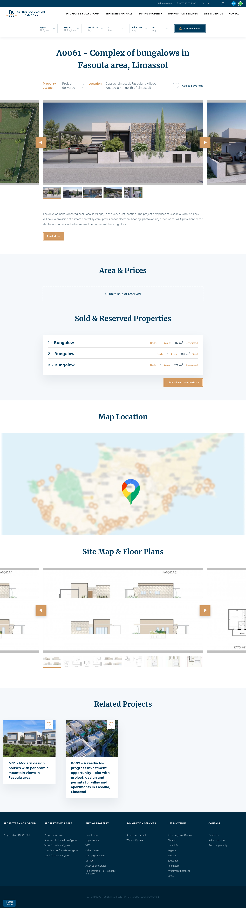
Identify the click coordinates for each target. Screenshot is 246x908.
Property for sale (53, 835)
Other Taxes (92, 850)
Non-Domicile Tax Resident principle (100, 872)
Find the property (217, 845)
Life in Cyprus (213, 13)
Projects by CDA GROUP (82, 13)
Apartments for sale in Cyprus (60, 840)
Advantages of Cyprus (179, 835)
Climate (171, 840)
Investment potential (178, 871)
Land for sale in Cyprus (57, 855)
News (170, 876)
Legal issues (92, 840)
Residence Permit (136, 835)
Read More (53, 236)
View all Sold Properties (182, 382)
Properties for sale (118, 13)
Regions (171, 850)
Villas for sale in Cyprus (57, 845)
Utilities (89, 860)
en (202, 3)
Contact (235, 13)
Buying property (150, 13)
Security (171, 855)
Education (173, 860)
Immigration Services (183, 13)
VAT (87, 845)
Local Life (172, 845)
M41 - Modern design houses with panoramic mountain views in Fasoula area (29, 770)
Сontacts (213, 835)
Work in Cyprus (134, 840)
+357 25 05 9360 (186, 3)
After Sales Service (95, 865)
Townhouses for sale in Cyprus (61, 850)
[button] (41, 142)
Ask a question (165, 3)
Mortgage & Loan (95, 855)
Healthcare (173, 865)
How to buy (91, 835)
